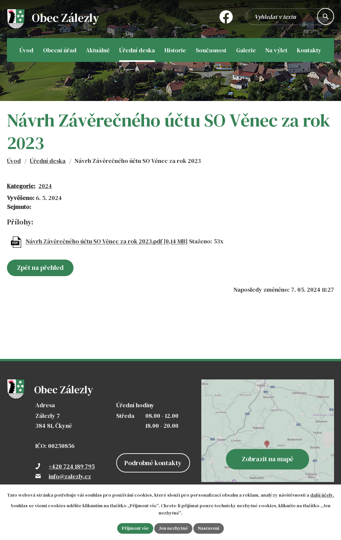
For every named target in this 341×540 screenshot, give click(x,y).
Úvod (14, 161)
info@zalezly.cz (70, 476)
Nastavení (208, 528)
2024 (45, 186)
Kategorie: (21, 186)
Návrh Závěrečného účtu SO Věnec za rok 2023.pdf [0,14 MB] (106, 241)
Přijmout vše (135, 528)
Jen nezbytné (173, 528)
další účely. (322, 495)
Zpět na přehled (40, 267)
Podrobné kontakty (153, 462)
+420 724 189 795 (72, 466)
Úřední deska (48, 161)
